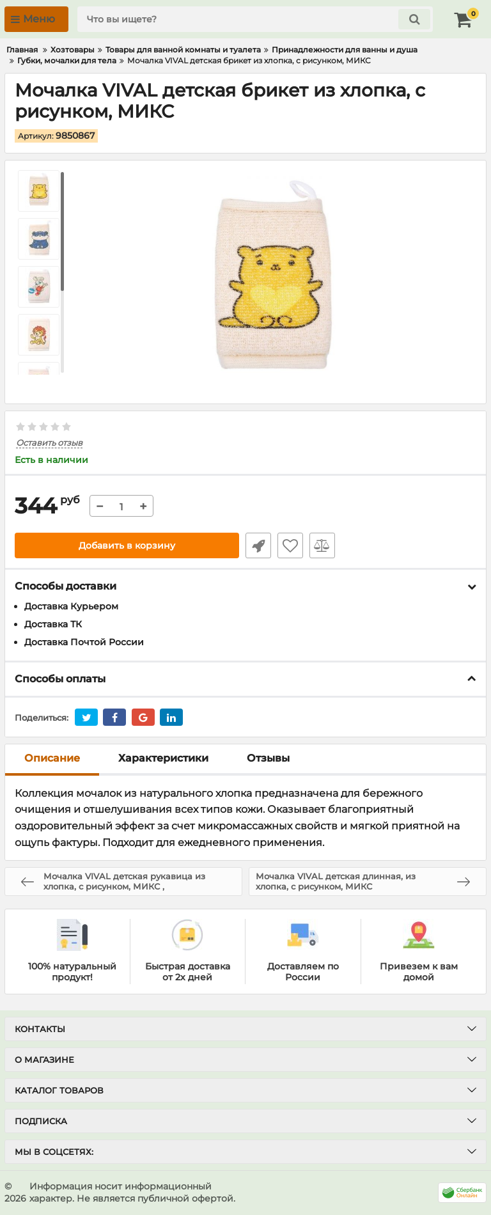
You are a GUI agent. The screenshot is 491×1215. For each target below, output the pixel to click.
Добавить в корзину (127, 545)
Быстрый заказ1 (258, 545)
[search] (255, 19)
